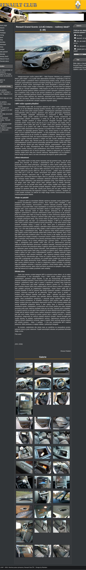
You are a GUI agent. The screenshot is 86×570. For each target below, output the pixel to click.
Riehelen (44, 567)
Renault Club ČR (29, 567)
